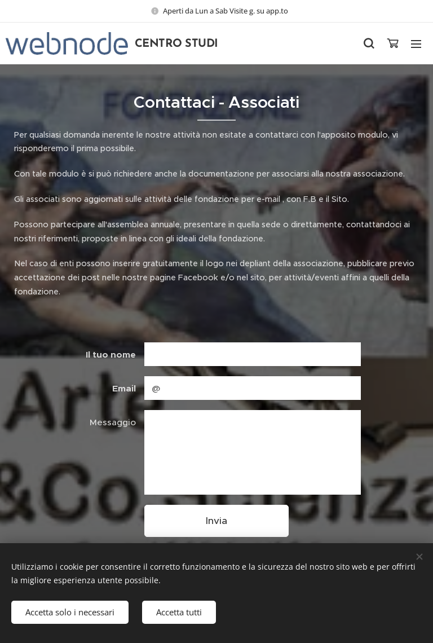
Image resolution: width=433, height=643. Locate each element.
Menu (416, 44)
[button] (369, 43)
